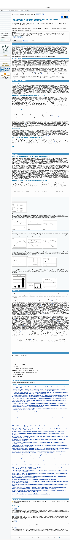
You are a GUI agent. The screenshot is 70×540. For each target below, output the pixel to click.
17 (46, 135)
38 (49, 342)
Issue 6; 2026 (3, 14)
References (5, 52)
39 (33, 346)
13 (33, 106)
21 (51, 300)
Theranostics (5, 55)
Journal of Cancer (5, 63)
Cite (43, 14)
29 (15, 319)
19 (48, 135)
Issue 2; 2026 (3, 22)
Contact (26, 10)
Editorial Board (4, 29)
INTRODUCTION (5, 46)
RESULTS (5, 49)
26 (26, 313)
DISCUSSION (5, 50)
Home (2, 10)
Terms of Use (59, 537)
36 (52, 341)
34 (30, 339)
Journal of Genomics (5, 65)
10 (34, 72)
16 (25, 123)
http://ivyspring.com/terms (17, 533)
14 (51, 115)
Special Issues (3, 37)
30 (60, 319)
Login (22, 10)
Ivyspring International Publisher (38, 536)
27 (44, 313)
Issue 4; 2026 (3, 18)
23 (40, 305)
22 (52, 303)
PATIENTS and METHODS (5, 48)
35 (62, 339)
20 (54, 141)
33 (20, 331)
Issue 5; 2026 (3, 16)
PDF (63, 14)
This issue (38, 14)
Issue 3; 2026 (3, 20)
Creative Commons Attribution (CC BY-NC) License (47, 532)
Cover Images (3, 31)
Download (25, 40)
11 (41, 73)
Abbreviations (5, 51)
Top (5, 45)
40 (50, 346)
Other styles (19, 37)
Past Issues (3, 27)
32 (23, 325)
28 (63, 317)
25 (64, 308)
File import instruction (32, 40)
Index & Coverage (4, 33)
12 (37, 334)
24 (62, 308)
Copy (14, 37)
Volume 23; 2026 (4, 25)
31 (59, 322)
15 (52, 115)
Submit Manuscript (15, 10)
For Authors (7, 10)
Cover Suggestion (4, 35)
